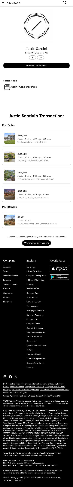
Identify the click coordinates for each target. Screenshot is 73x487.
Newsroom (7, 302)
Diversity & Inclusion (34, 328)
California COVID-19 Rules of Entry (54, 389)
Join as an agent (10, 284)
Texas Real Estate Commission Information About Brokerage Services (32, 453)
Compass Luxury (33, 302)
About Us (7, 267)
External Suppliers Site (35, 358)
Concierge (30, 267)
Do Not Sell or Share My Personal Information (22, 384)
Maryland (38, 237)
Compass (11, 237)
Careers (6, 289)
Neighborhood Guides (35, 332)
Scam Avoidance (17, 387)
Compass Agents (24, 237)
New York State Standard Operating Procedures (23, 463)
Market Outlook (33, 289)
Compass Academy (34, 315)
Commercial (31, 341)
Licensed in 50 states (13, 480)
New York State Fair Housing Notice (18, 460)
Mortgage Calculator (35, 310)
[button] (3, 3)
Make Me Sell (32, 297)
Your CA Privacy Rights (17, 392)
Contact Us (8, 293)
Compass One (32, 293)
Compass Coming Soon (36, 275)
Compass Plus (32, 319)
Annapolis (48, 237)
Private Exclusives (33, 271)
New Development (34, 337)
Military (29, 350)
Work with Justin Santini (36, 65)
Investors (7, 280)
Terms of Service (49, 384)
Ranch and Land (33, 354)
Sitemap (29, 367)
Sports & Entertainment (36, 345)
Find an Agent (32, 306)
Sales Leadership (10, 275)
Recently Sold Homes (35, 363)
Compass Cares (33, 324)
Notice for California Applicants (25, 389)
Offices (6, 297)
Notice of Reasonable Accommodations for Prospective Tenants (30, 465)
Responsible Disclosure (34, 387)
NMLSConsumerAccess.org (48, 477)
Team (5, 271)
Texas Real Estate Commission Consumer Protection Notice (28, 455)
